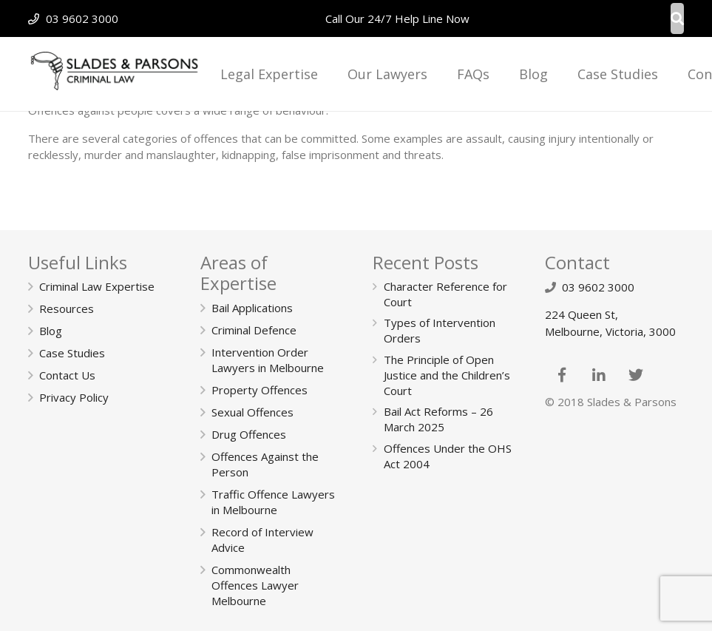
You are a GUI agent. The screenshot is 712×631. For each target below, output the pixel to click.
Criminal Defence (253, 330)
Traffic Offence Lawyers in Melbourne (273, 502)
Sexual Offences (252, 412)
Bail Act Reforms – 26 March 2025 (438, 419)
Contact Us (67, 375)
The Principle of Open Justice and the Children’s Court (447, 375)
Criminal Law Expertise (97, 286)
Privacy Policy (74, 397)
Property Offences (259, 389)
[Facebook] (561, 375)
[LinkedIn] (598, 375)
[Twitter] (635, 375)
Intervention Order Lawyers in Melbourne (267, 360)
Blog (50, 330)
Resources (66, 308)
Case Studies (72, 352)
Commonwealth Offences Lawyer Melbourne (255, 585)
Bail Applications (252, 307)
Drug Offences (248, 434)
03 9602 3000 (82, 18)
